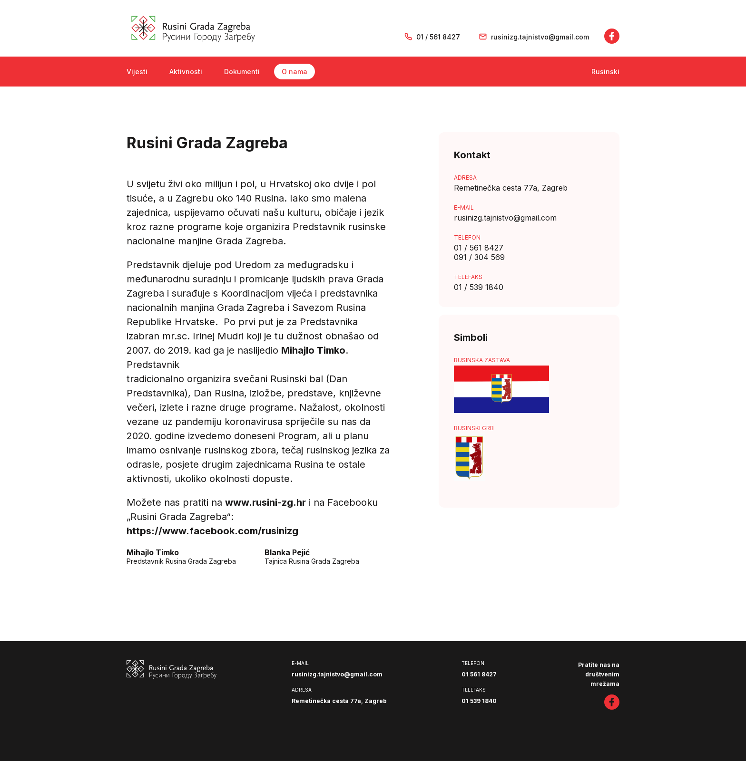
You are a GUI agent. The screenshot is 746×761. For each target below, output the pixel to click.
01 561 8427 (479, 674)
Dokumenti (242, 71)
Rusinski (605, 71)
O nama (294, 71)
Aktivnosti (185, 71)
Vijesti (137, 71)
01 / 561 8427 (438, 37)
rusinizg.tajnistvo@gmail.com (540, 37)
